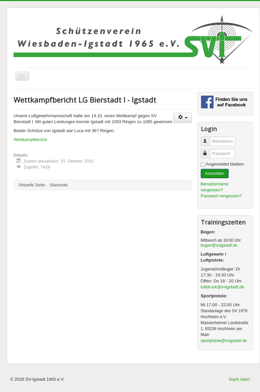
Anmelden (215, 173)
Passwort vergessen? (221, 195)
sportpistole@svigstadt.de (224, 340)
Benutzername (208, 138)
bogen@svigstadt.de (219, 245)
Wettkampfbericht (30, 139)
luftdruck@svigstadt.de (222, 286)
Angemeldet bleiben (225, 164)
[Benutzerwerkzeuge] (183, 117)
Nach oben (239, 379)
